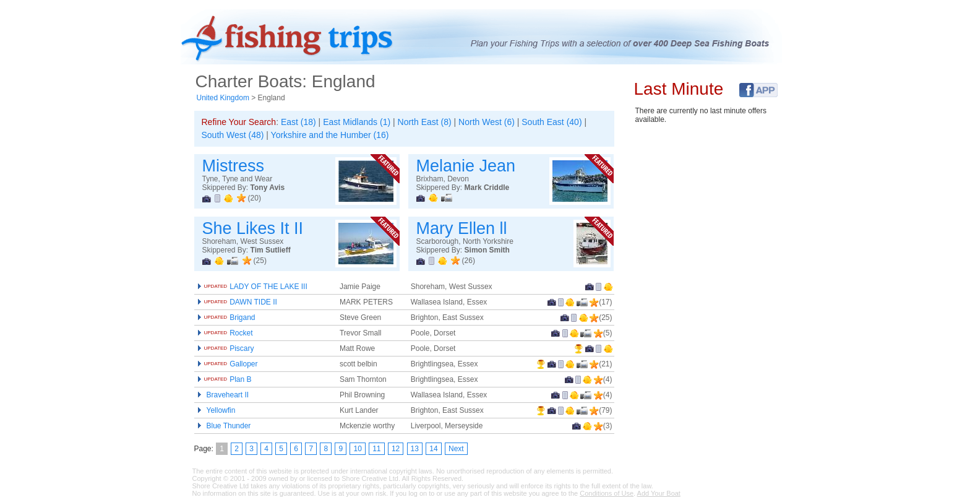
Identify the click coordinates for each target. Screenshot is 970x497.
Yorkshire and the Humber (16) (330, 135)
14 (433, 448)
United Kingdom (223, 97)
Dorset (444, 333)
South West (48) (233, 135)
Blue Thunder (229, 425)
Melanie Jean (466, 166)
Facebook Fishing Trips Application (758, 90)
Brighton (425, 317)
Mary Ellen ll (461, 228)
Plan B (228, 379)
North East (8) (425, 122)
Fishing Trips (296, 38)
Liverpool (426, 425)
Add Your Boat (658, 493)
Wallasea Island (437, 302)
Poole (420, 333)
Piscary (229, 348)
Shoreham (428, 286)
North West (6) (486, 122)
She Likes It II (253, 228)
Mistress (233, 166)
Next (456, 448)
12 (396, 448)
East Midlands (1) (356, 122)
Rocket (228, 333)
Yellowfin (221, 410)
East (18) (298, 122)
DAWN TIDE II (240, 302)
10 (357, 448)
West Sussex (470, 286)
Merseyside (464, 425)
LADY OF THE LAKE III (255, 286)
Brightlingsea (432, 364)
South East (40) (551, 122)
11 (376, 448)
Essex (477, 302)
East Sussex (463, 317)
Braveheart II (228, 395)
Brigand (229, 317)
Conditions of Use (606, 493)
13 (415, 448)
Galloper (231, 364)
